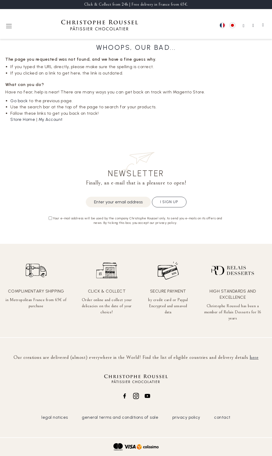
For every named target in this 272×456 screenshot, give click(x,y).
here (254, 357)
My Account (51, 119)
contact (222, 417)
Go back (19, 100)
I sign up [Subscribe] (169, 202)
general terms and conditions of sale (120, 417)
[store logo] (99, 26)
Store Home (22, 119)
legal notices (54, 417)
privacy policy (186, 417)
